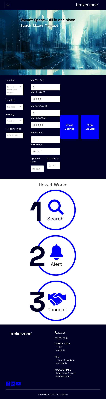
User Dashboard (63, 376)
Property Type (13, 128)
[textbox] (37, 168)
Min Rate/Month (39, 106)
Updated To (53, 158)
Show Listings (69, 126)
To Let (58, 347)
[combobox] (14, 89)
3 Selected (12, 135)
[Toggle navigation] (7, 5)
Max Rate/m (37, 144)
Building (10, 114)
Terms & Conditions (64, 360)
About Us (60, 350)
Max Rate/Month (39, 118)
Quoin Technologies (59, 394)
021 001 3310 (61, 338)
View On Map (90, 126)
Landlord (10, 100)
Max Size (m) (38, 91)
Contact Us (61, 363)
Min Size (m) (37, 80)
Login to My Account (65, 373)
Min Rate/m (37, 132)
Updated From (35, 160)
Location (10, 80)
